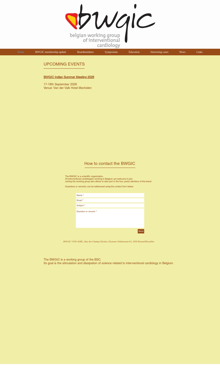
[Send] (141, 231)
